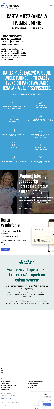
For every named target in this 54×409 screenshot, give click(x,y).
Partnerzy (3, 371)
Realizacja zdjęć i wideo (33, 386)
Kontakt (2, 373)
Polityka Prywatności (5, 405)
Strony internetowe (5, 384)
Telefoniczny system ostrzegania (35, 382)
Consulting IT (31, 388)
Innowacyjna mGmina (5, 382)
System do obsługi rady (6, 388)
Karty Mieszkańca (5, 390)
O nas (2, 369)
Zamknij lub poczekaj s (46, 405)
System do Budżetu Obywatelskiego (9, 386)
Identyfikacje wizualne (33, 384)
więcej (5, 249)
